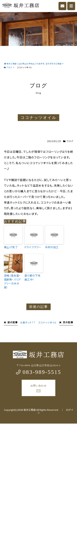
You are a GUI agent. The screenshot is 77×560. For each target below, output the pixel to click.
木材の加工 (52, 247)
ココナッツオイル (47, 322)
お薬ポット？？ (28, 322)
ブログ (69, 141)
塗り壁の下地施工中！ (32, 277)
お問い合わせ (38, 388)
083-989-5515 (38, 372)
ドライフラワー (32, 247)
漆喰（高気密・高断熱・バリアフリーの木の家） (12, 281)
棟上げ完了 (11, 247)
